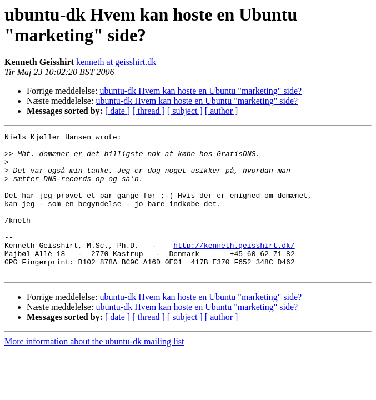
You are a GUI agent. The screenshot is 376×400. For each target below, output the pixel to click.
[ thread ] (148, 111)
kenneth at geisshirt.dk (116, 62)
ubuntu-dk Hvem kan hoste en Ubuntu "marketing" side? (201, 91)
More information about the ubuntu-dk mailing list (94, 369)
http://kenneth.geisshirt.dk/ (233, 268)
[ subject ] (185, 111)
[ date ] (117, 111)
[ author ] (221, 111)
